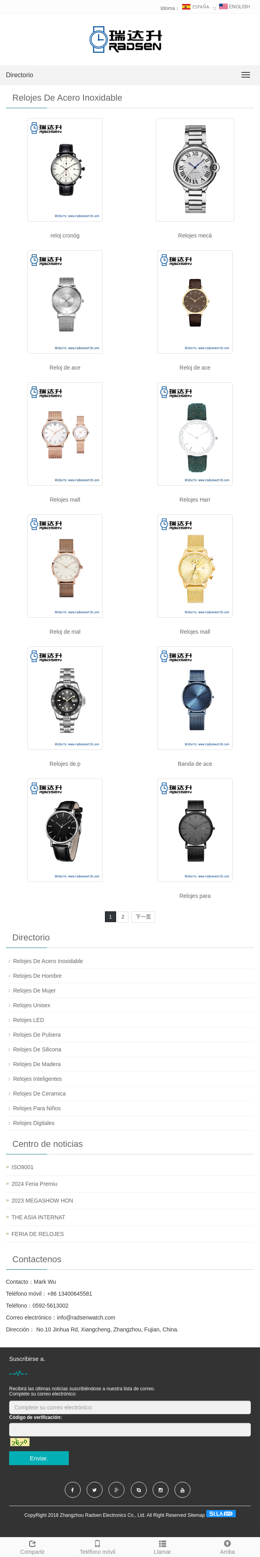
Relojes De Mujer (34, 990)
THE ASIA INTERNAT (38, 1217)
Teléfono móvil (97, 1546)
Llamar (162, 1546)
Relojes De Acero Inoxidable (48, 961)
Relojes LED (28, 1020)
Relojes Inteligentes (37, 1079)
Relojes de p (65, 764)
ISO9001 (22, 1167)
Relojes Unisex (31, 1005)
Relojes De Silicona (37, 1049)
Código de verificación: (35, 1417)
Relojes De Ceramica (39, 1093)
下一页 (143, 917)
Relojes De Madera (37, 1064)
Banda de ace (195, 764)
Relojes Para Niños (37, 1108)
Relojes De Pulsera (37, 1035)
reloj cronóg (65, 235)
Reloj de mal (65, 632)
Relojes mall (65, 499)
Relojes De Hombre (37, 976)
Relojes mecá (195, 235)
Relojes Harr (195, 499)
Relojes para (195, 896)
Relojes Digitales (33, 1123)
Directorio (19, 75)
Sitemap (196, 1515)
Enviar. (39, 1458)
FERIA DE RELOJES (38, 1234)
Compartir (32, 1546)
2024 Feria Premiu (34, 1184)
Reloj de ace (65, 367)
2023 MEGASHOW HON (42, 1200)
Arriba (227, 1546)
